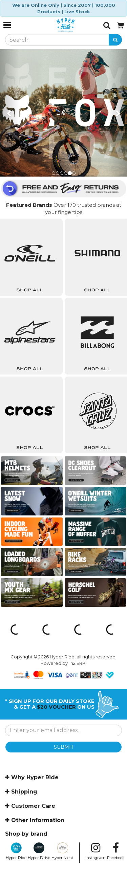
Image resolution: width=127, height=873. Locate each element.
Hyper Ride (16, 851)
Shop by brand (26, 834)
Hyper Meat (62, 851)
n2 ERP (77, 663)
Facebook (116, 851)
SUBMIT (63, 747)
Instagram (95, 851)
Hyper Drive (39, 851)
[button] (9, 113)
